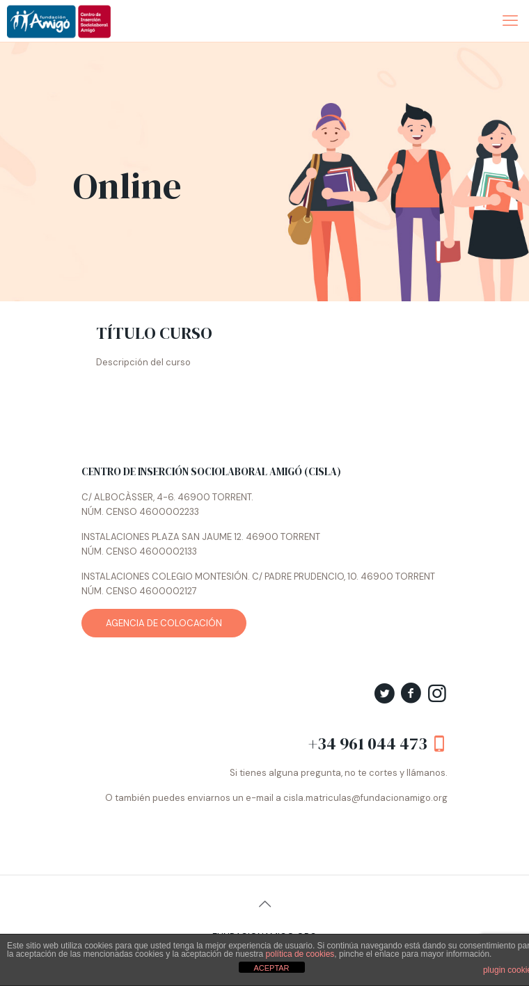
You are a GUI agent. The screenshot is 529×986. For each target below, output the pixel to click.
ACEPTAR (271, 968)
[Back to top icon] (264, 904)
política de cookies (300, 954)
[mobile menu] (510, 21)
